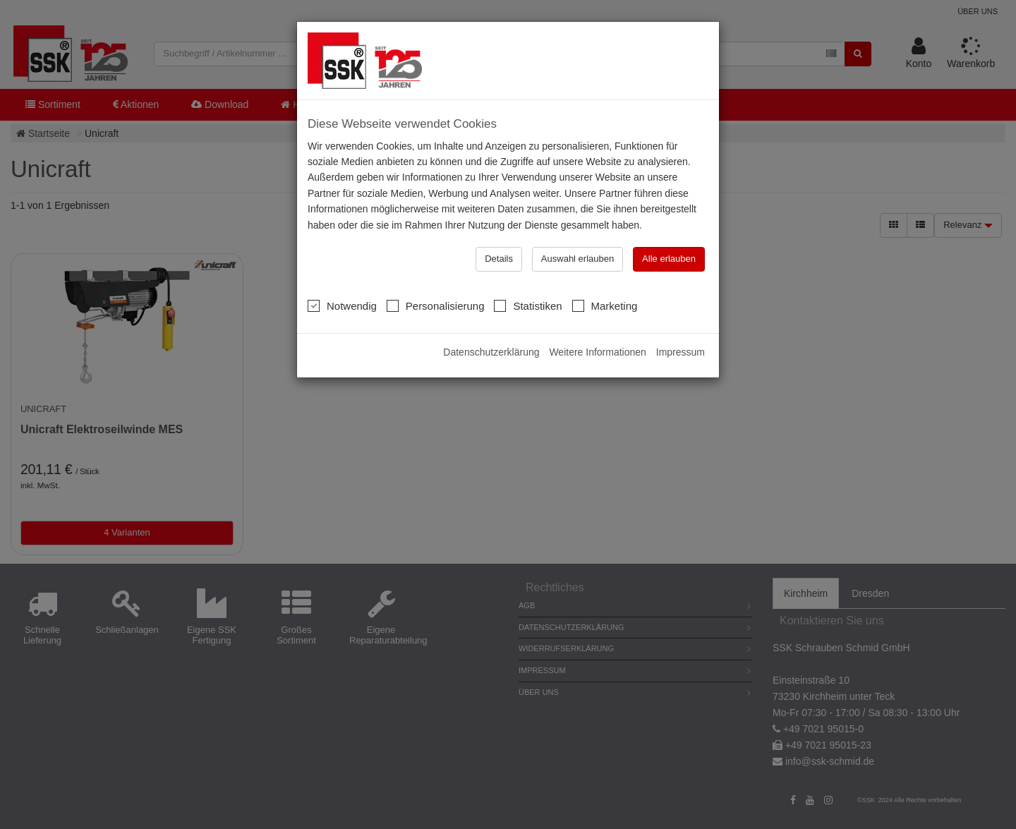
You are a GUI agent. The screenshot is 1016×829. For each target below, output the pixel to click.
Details (499, 258)
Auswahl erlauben (577, 258)
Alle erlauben (669, 258)
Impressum (680, 352)
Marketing (605, 305)
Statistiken (528, 305)
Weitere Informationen (597, 352)
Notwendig (342, 305)
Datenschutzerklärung (491, 352)
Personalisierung (436, 305)
